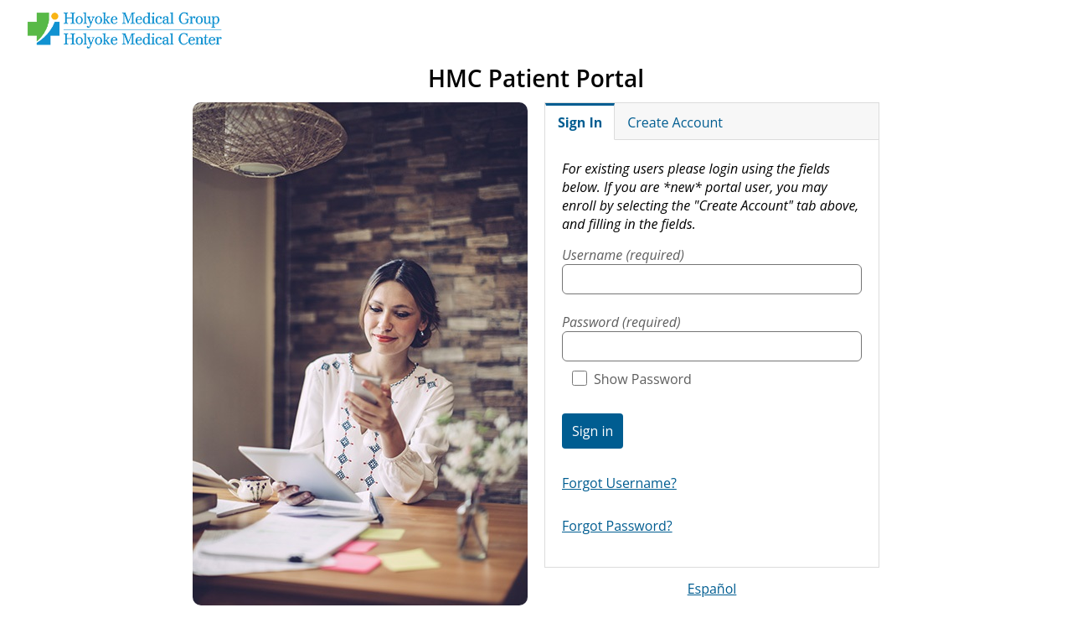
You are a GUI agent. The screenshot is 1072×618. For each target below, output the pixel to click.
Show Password (632, 379)
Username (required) (623, 255)
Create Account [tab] (675, 122)
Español (712, 588)
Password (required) (621, 322)
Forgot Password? (617, 526)
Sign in (592, 431)
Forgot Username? (619, 483)
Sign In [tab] (580, 122)
